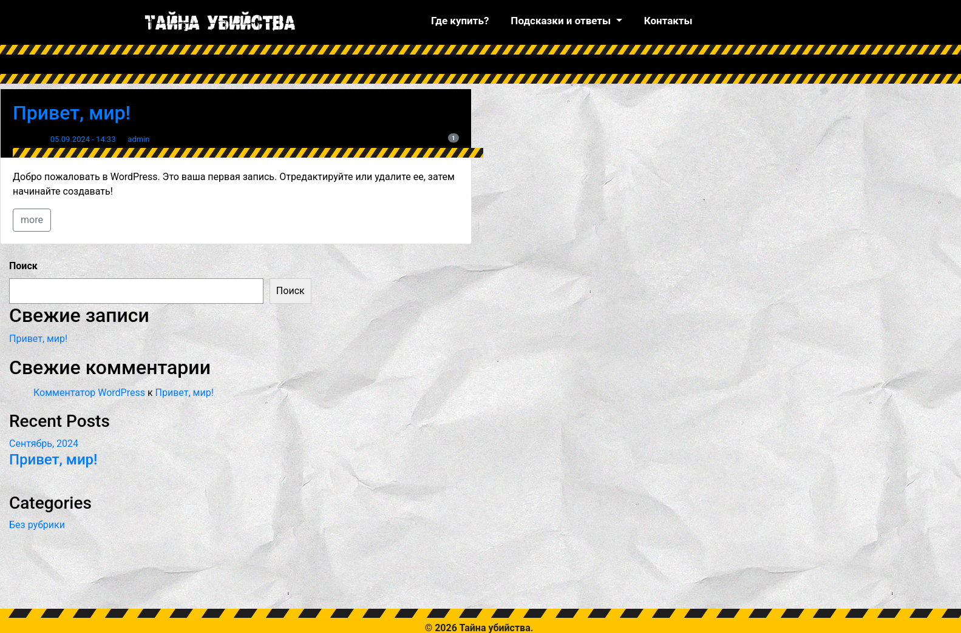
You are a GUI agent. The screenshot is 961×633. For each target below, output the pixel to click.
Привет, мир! (72, 112)
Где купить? (460, 21)
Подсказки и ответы (562, 21)
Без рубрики (37, 525)
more (32, 220)
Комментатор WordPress (89, 392)
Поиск (23, 266)
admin (138, 139)
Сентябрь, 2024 (43, 443)
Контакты (668, 21)
